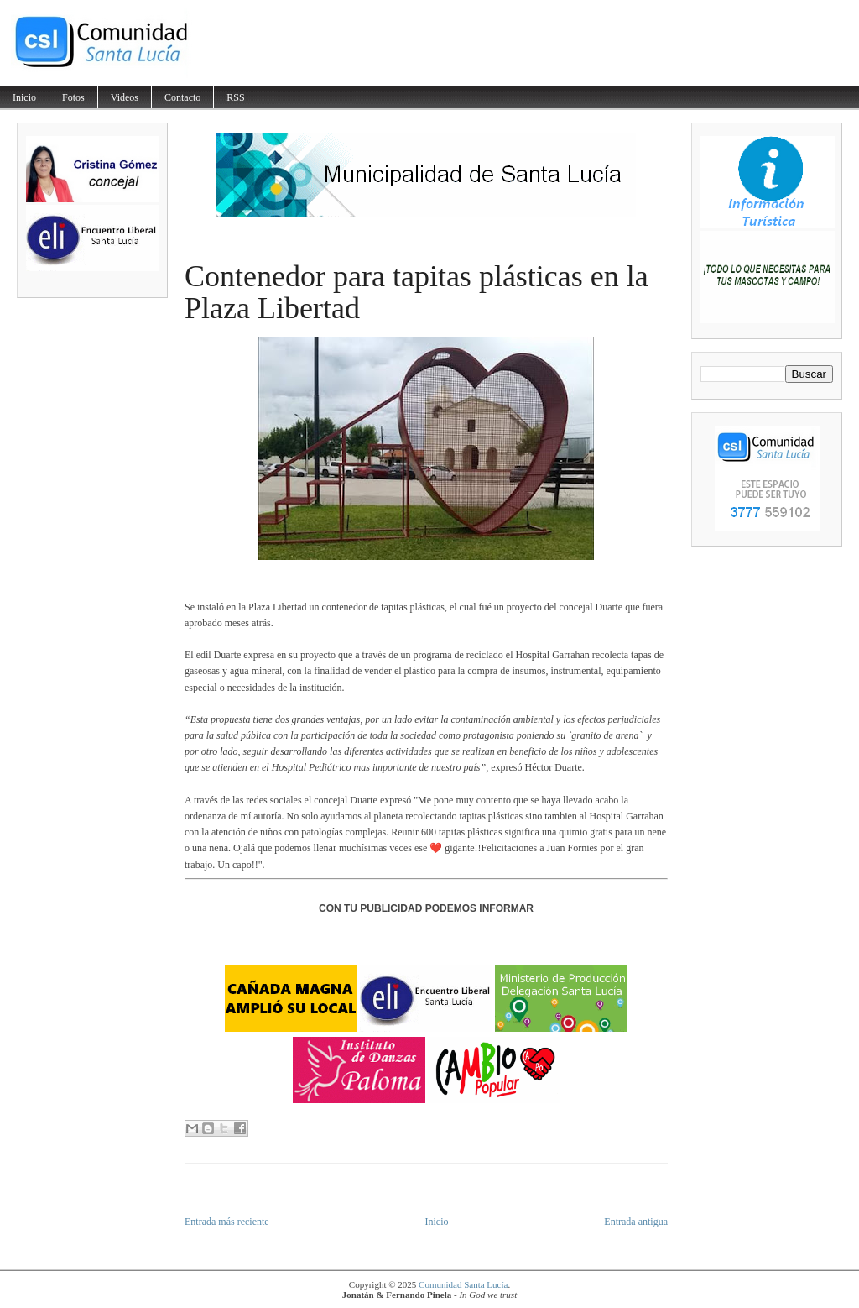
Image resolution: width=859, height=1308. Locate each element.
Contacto (182, 97)
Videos (124, 97)
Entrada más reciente (227, 1221)
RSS (235, 97)
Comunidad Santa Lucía (463, 1284)
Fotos (73, 97)
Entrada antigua (636, 1221)
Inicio (24, 97)
